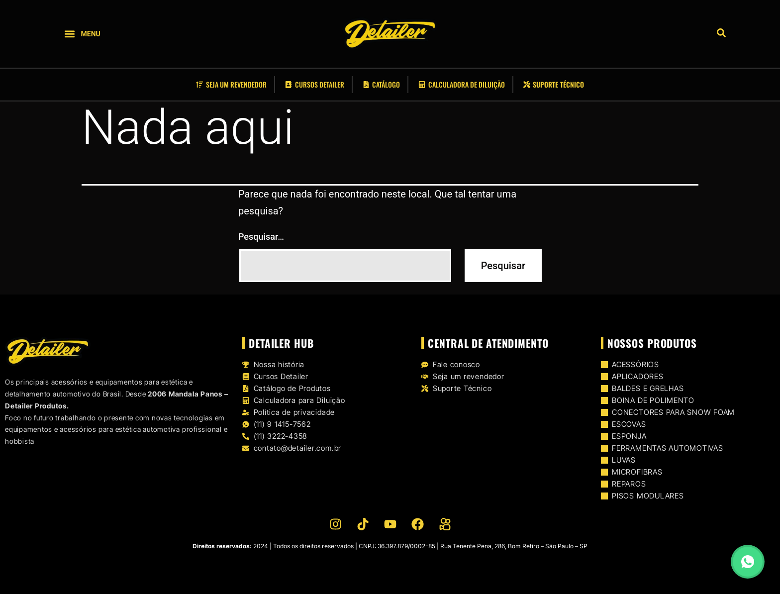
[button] (70, 34)
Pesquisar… (261, 236)
